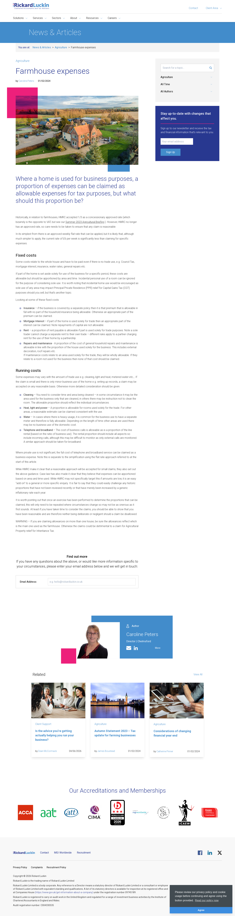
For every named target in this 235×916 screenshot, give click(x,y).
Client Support (43, 724)
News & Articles (41, 47)
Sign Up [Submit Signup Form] (170, 152)
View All (198, 674)
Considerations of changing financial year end (172, 733)
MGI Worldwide (63, 852)
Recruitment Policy (56, 867)
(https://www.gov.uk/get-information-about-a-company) (64, 892)
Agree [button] (201, 910)
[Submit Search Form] (210, 68)
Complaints (37, 867)
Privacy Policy (20, 867)
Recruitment (84, 852)
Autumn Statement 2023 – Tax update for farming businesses (115, 733)
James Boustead (106, 751)
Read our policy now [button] (207, 900)
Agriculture (61, 47)
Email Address (28, 581)
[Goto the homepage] (31, 6)
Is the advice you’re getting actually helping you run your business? (54, 735)
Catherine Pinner (165, 751)
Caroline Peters (26, 81)
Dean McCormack (47, 751)
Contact (193, 8)
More (157, 648)
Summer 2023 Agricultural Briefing (84, 222)
